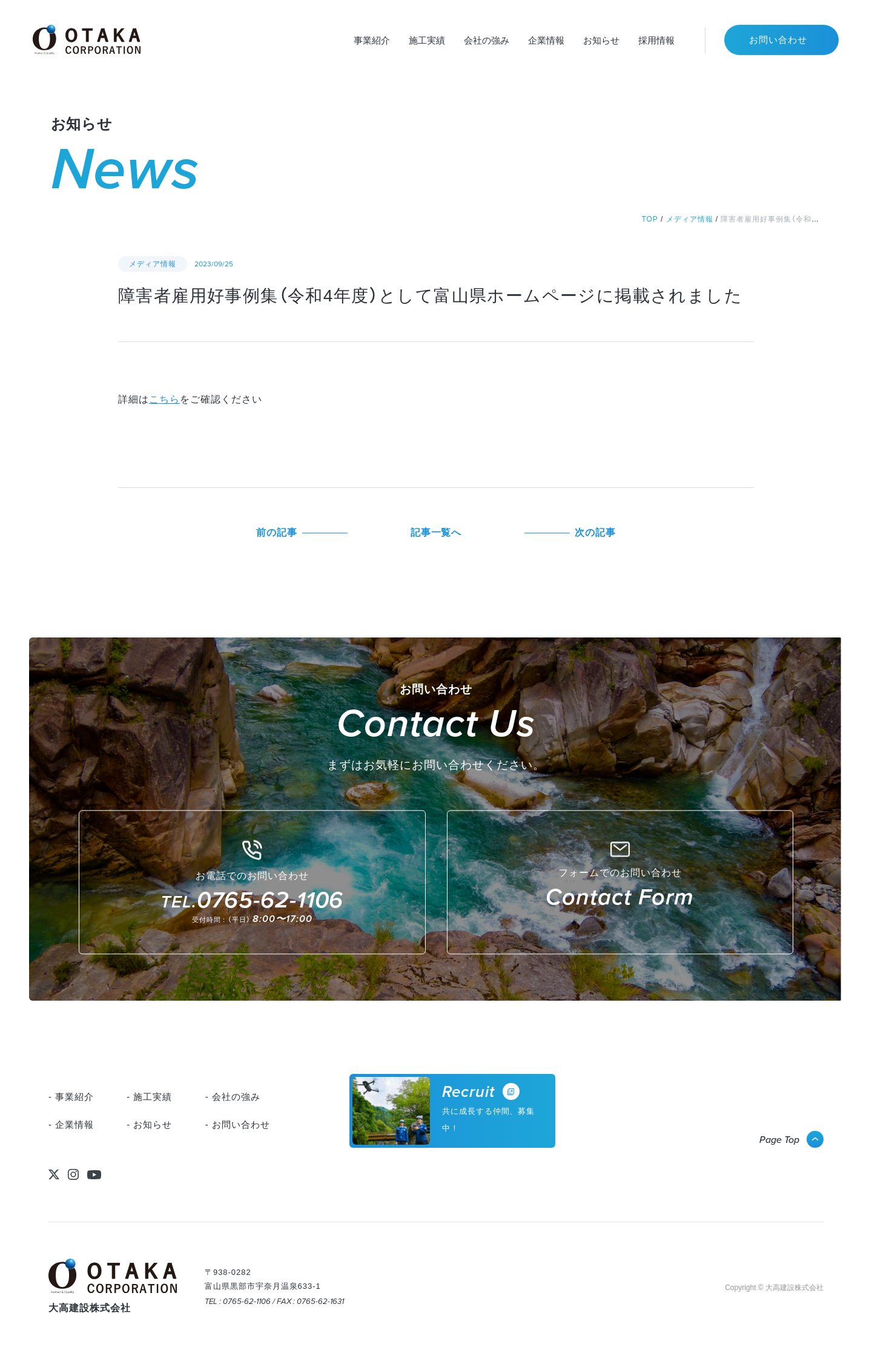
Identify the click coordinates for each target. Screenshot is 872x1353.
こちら (164, 399)
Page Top (779, 1139)
